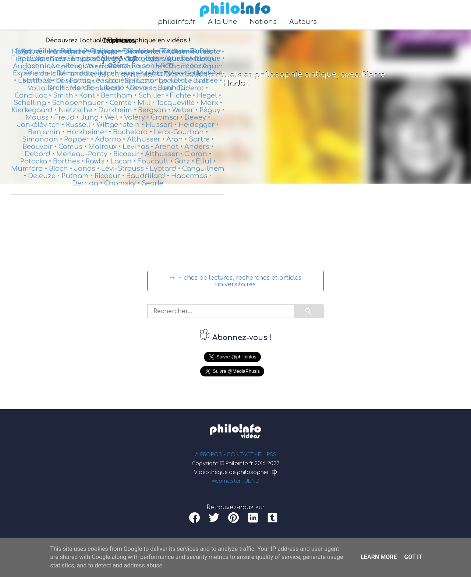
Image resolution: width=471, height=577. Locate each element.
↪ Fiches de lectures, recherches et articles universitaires (235, 281)
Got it (413, 556)
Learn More (379, 556)
